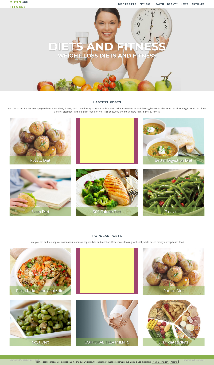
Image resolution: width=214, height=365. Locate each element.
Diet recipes (127, 4)
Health (159, 4)
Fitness (145, 4)
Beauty (172, 4)
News (184, 4)
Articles (198, 4)
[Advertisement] (107, 140)
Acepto (174, 362)
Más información (160, 362)
